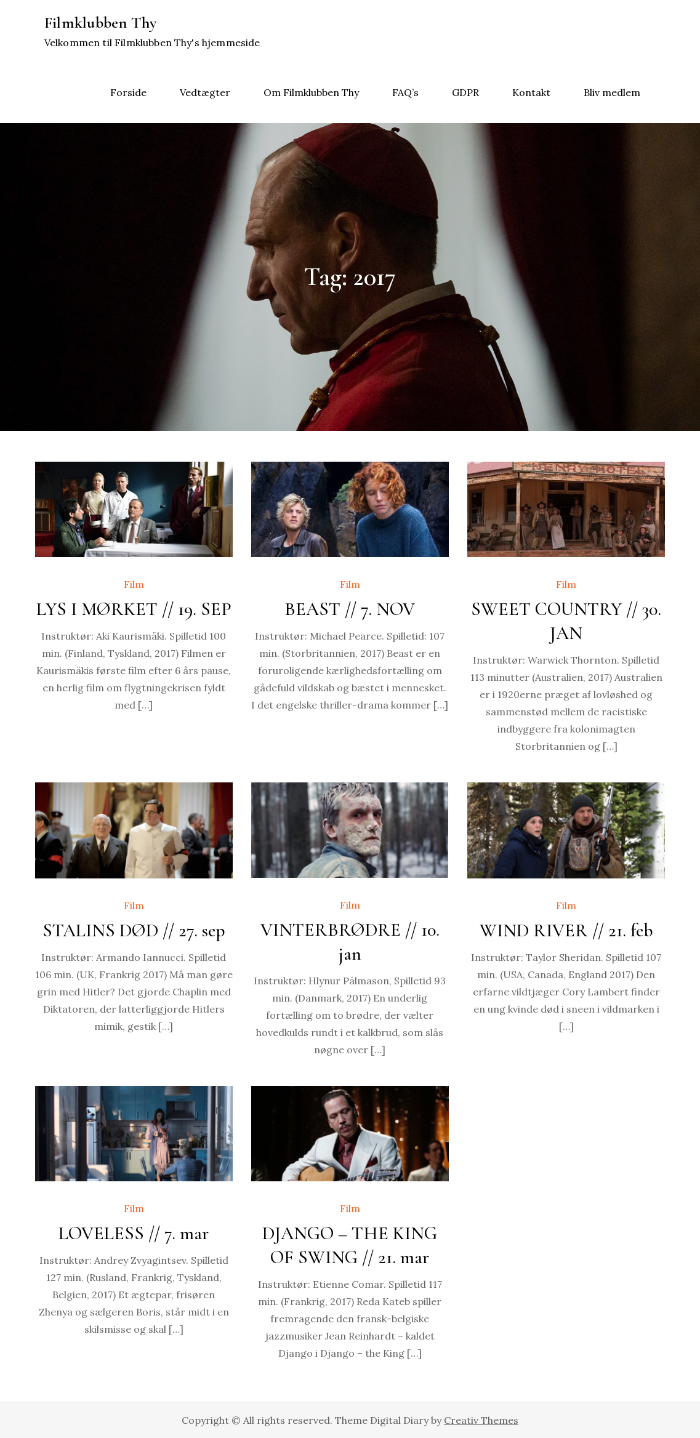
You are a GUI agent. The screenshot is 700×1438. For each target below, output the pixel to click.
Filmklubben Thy (100, 22)
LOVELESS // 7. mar (133, 1233)
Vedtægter (205, 92)
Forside (128, 92)
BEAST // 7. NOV (349, 609)
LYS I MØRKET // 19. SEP (133, 609)
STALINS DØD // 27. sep (133, 930)
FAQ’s (405, 92)
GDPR (465, 92)
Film (134, 584)
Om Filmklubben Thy (311, 92)
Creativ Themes (481, 1420)
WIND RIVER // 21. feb (566, 930)
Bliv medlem (612, 92)
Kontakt (531, 92)
